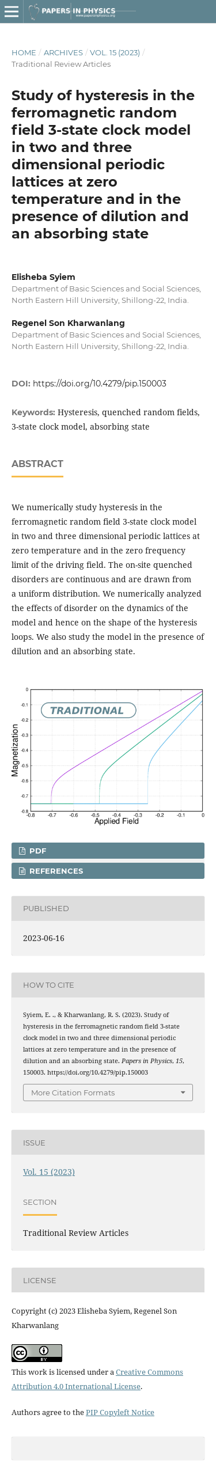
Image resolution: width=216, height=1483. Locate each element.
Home (24, 52)
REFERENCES (55, 870)
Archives (63, 52)
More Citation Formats (73, 1092)
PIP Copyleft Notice (120, 1412)
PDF (36, 850)
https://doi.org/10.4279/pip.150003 (99, 383)
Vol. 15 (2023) (115, 52)
